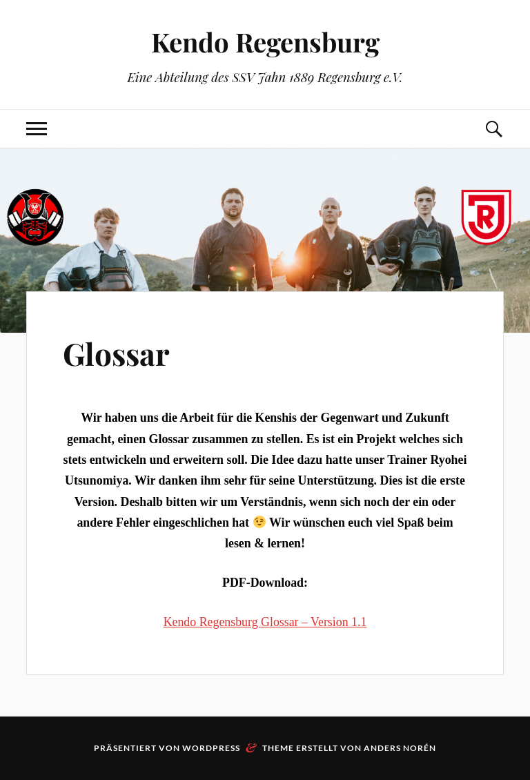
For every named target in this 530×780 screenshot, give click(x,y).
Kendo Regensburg (265, 41)
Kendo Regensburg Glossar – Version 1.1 (265, 622)
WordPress (211, 748)
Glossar (116, 353)
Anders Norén (400, 748)
